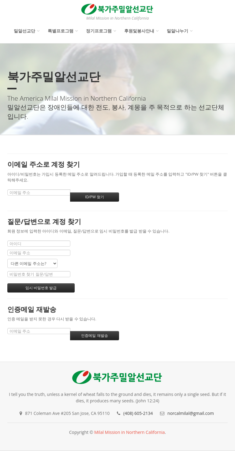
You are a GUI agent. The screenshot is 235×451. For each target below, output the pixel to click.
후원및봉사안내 (139, 31)
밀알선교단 (24, 31)
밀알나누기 (177, 31)
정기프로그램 (99, 31)
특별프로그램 (60, 31)
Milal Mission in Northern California (129, 432)
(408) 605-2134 (138, 413)
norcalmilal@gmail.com (190, 413)
